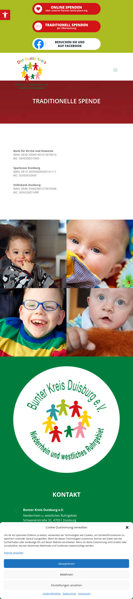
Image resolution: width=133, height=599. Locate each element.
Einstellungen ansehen (66, 585)
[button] (5, 15)
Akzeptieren (66, 564)
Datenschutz (69, 593)
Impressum (84, 593)
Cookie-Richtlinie (52, 593)
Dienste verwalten (14, 552)
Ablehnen (66, 574)
